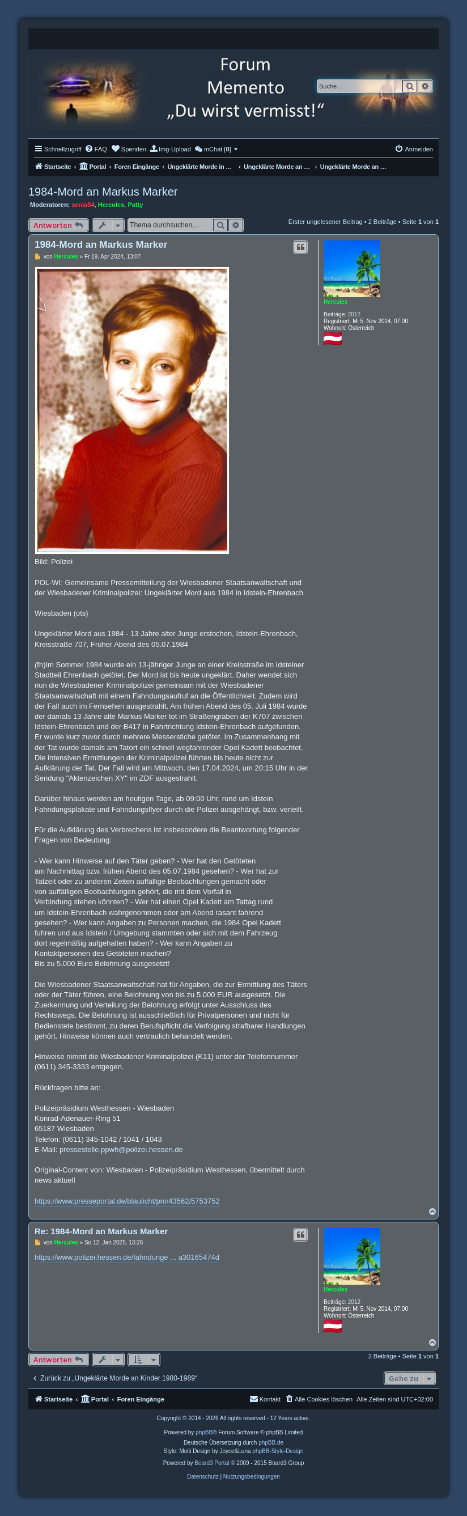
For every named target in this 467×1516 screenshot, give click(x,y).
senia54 (82, 204)
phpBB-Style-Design (277, 1451)
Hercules (111, 204)
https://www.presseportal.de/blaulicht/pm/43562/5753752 (127, 1201)
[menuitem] (95, 149)
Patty (135, 204)
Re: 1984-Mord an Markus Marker (101, 1231)
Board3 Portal (211, 1463)
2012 (354, 314)
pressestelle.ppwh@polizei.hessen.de (121, 1149)
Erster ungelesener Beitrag (325, 221)
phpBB (204, 1432)
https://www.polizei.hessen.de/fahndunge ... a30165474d (127, 1257)
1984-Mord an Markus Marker (102, 191)
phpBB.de (270, 1442)
